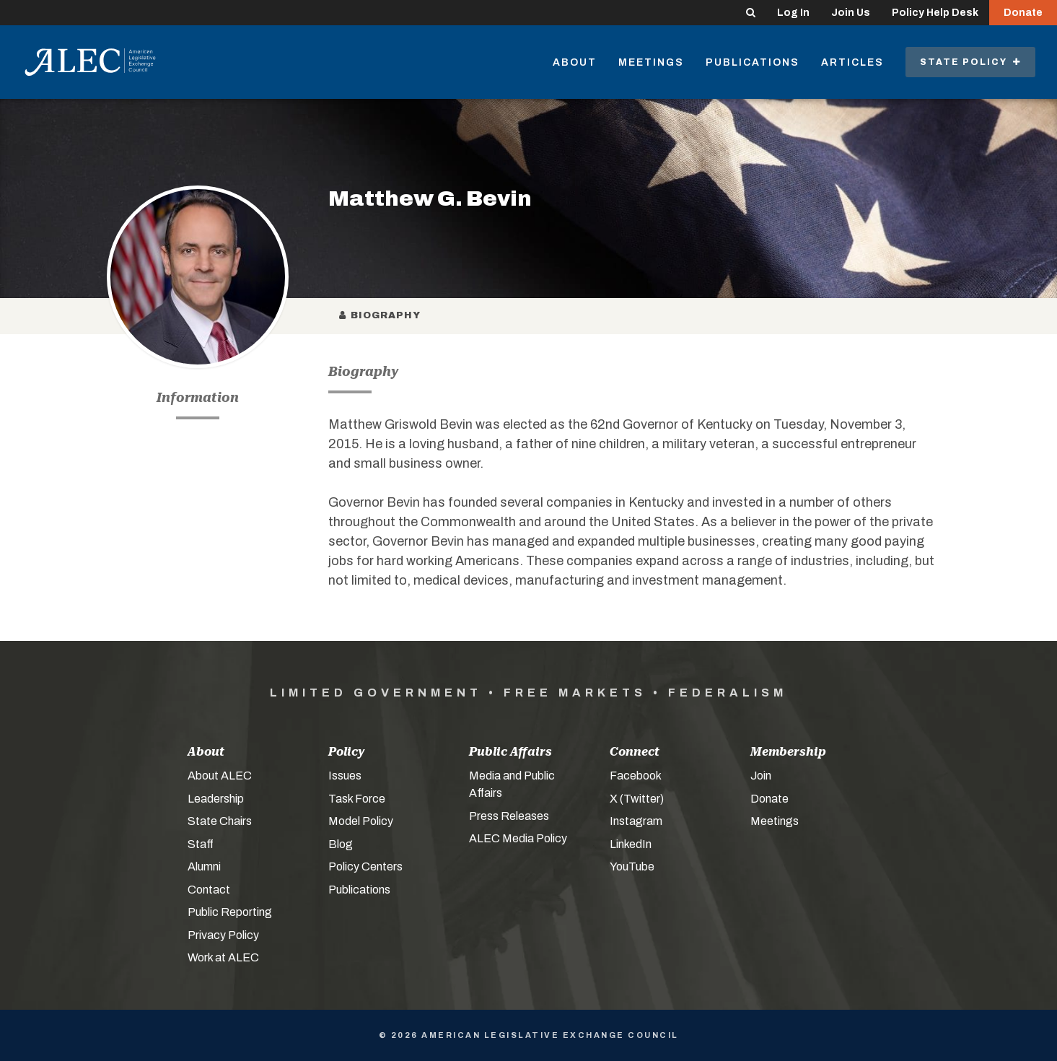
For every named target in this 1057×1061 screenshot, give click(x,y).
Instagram (636, 821)
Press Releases (509, 816)
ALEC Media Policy (518, 838)
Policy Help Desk (935, 12)
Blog (340, 844)
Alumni (204, 866)
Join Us (850, 12)
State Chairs (220, 821)
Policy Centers (365, 866)
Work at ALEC (223, 957)
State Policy (970, 62)
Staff (201, 844)
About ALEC (220, 775)
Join (760, 775)
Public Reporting (230, 912)
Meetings (651, 62)
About (575, 62)
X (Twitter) (637, 799)
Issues (344, 775)
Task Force (356, 799)
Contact (209, 889)
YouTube (632, 866)
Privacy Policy (223, 935)
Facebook (636, 775)
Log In (793, 12)
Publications (752, 62)
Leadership (216, 799)
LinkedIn (631, 844)
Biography (380, 315)
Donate (1023, 12)
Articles (852, 62)
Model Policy (360, 821)
